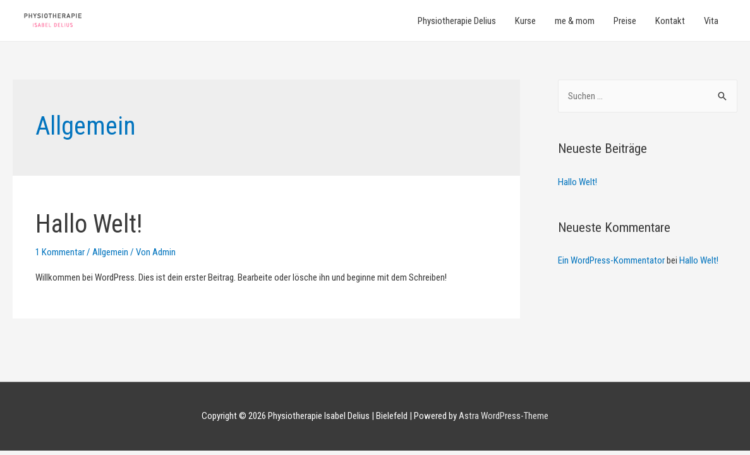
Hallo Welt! (88, 224)
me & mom (575, 21)
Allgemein (110, 252)
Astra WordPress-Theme (503, 416)
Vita (711, 21)
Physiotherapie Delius (457, 21)
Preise (625, 21)
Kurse (525, 21)
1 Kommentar (60, 252)
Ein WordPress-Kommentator (611, 260)
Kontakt (670, 21)
